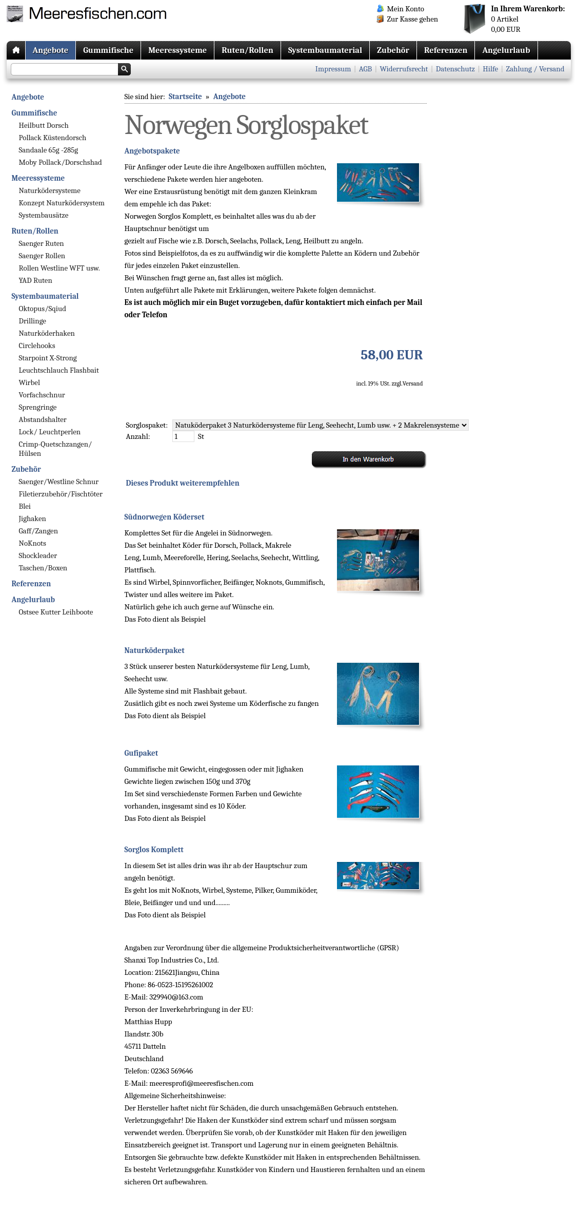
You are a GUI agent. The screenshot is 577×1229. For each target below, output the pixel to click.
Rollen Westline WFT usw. (59, 268)
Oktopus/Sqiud (42, 308)
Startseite (185, 96)
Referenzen (445, 50)
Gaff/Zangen (38, 530)
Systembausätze (44, 215)
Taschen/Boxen (43, 567)
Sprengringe (38, 407)
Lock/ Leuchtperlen (50, 431)
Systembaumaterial (325, 50)
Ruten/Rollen (247, 50)
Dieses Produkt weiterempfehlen (183, 483)
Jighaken (32, 518)
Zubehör (393, 50)
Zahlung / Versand (535, 68)
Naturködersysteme (50, 190)
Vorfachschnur (42, 394)
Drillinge (32, 320)
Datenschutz (455, 68)
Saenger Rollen (42, 255)
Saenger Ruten (41, 243)
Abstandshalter (43, 419)
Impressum (333, 68)
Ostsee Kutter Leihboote (56, 612)
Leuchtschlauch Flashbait (59, 370)
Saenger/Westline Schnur (59, 481)
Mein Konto (405, 8)
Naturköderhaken (47, 333)
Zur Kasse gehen (413, 19)
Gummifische (108, 50)
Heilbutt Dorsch (44, 125)
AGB (365, 68)
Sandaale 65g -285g (48, 150)
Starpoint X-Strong (48, 357)
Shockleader (38, 555)
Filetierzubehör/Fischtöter (61, 493)
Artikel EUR (528, 19)
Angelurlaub (506, 50)
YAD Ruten (35, 280)
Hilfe (490, 68)
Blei (25, 506)
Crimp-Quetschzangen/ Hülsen (55, 448)
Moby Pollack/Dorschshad (60, 162)
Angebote (51, 50)
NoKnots (32, 543)
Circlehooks (37, 345)
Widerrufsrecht (404, 68)
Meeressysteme (177, 50)
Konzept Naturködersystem (62, 202)
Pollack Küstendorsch (53, 137)
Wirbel (29, 382)
